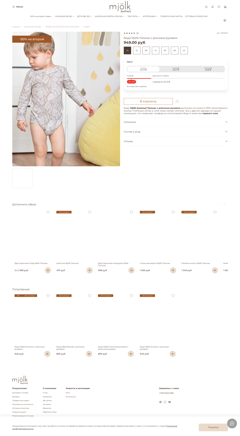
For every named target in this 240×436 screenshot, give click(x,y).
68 (146, 50)
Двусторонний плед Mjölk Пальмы (28, 267)
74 (156, 50)
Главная (16, 27)
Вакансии (47, 408)
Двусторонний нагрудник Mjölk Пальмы (120, 267)
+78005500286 (166, 393)
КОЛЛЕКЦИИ (150, 16)
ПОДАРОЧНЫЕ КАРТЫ (171, 16)
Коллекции (71, 397)
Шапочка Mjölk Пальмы (67, 267)
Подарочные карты (20, 401)
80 (165, 50)
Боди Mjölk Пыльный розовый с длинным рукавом (116, 355)
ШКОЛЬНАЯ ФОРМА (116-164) (110, 16)
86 (175, 50)
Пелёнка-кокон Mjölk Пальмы (203, 267)
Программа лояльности (22, 404)
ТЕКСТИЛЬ (133, 16)
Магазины (47, 397)
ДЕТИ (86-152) (84, 16)
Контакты (47, 404)
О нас (45, 393)
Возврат (15, 397)
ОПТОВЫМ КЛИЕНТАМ (196, 16)
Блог (68, 393)
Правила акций (19, 412)
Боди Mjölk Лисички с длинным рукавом (31, 354)
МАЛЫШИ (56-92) (64, 16)
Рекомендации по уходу (23, 416)
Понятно (213, 427)
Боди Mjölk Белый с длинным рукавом (74, 354)
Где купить (47, 401)
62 (137, 50)
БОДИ (87, 27)
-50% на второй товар (41, 16)
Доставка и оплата (20, 393)
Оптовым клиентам (20, 408)
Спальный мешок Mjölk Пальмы (160, 267)
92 (184, 50)
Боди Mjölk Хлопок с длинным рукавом (163, 354)
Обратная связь (50, 412)
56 (127, 50)
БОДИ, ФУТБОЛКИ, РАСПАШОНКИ (62, 27)
